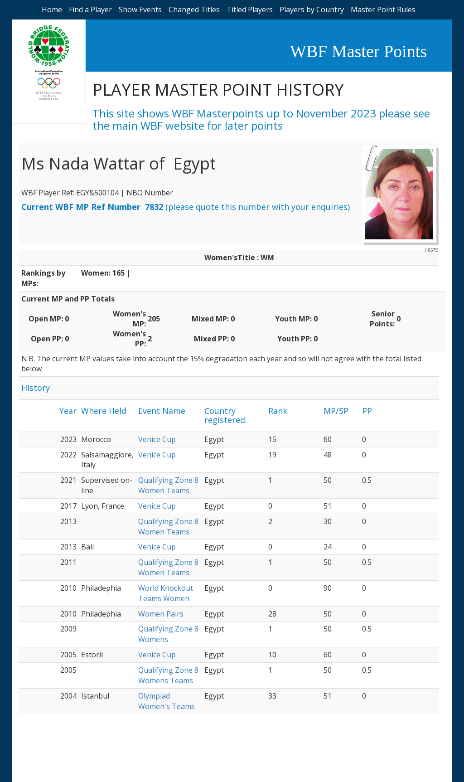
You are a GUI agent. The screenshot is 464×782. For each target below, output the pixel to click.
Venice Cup (157, 439)
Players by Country (312, 10)
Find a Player (90, 10)
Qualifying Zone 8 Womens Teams (168, 675)
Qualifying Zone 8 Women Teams (168, 485)
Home (52, 10)
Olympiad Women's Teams (166, 701)
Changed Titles (194, 10)
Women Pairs (161, 614)
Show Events (140, 10)
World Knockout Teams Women (165, 593)
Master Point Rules (383, 10)
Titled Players (250, 10)
